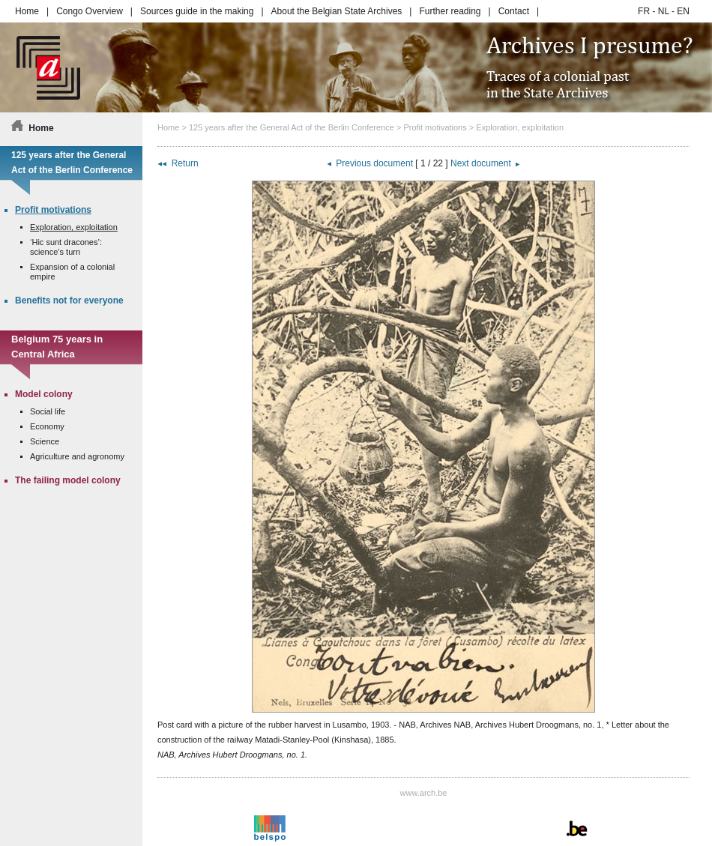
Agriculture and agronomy (77, 456)
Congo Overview (89, 11)
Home (27, 11)
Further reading (449, 11)
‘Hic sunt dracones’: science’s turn (66, 247)
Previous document (374, 163)
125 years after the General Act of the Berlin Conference (291, 127)
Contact (513, 11)
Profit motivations (434, 127)
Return (185, 163)
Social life (47, 411)
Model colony (44, 394)
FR (644, 11)
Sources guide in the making (196, 11)
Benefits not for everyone (69, 300)
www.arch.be (423, 792)
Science (44, 441)
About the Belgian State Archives (336, 11)
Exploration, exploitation (520, 127)
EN (683, 11)
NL (663, 11)
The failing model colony (68, 480)
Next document (480, 163)
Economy (47, 426)
